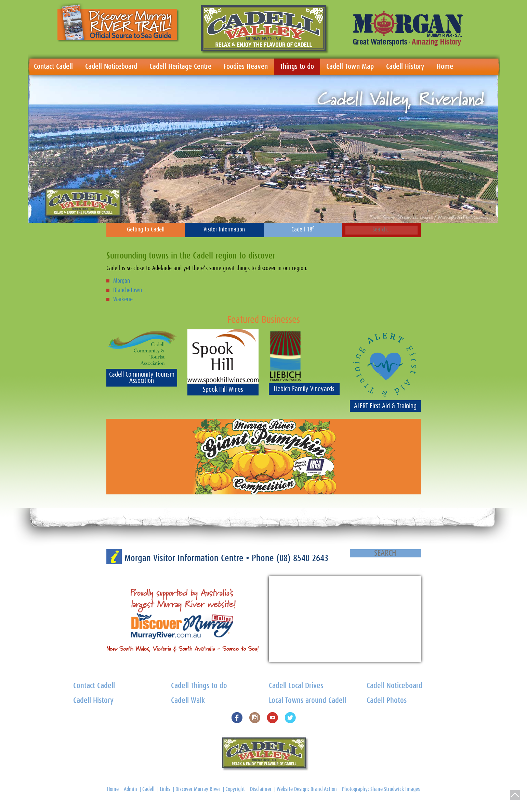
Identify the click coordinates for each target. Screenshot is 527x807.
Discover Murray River (197, 789)
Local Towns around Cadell (307, 701)
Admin (130, 789)
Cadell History (405, 66)
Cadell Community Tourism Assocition (141, 377)
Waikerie (123, 300)
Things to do (297, 66)
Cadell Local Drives (296, 686)
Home (445, 66)
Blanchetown (127, 290)
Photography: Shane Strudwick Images (381, 789)
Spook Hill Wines (223, 390)
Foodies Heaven (246, 66)
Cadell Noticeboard (111, 66)
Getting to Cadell (145, 230)
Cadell (148, 789)
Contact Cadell (53, 66)
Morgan (121, 281)
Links (165, 789)
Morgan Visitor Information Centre (185, 558)
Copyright (235, 789)
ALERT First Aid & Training (385, 406)
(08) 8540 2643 (302, 558)
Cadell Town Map (350, 66)
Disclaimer (261, 789)
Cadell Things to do (199, 686)
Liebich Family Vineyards (304, 389)
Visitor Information (224, 230)
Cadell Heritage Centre (180, 66)
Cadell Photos (387, 701)
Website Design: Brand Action (307, 789)
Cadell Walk (188, 701)
